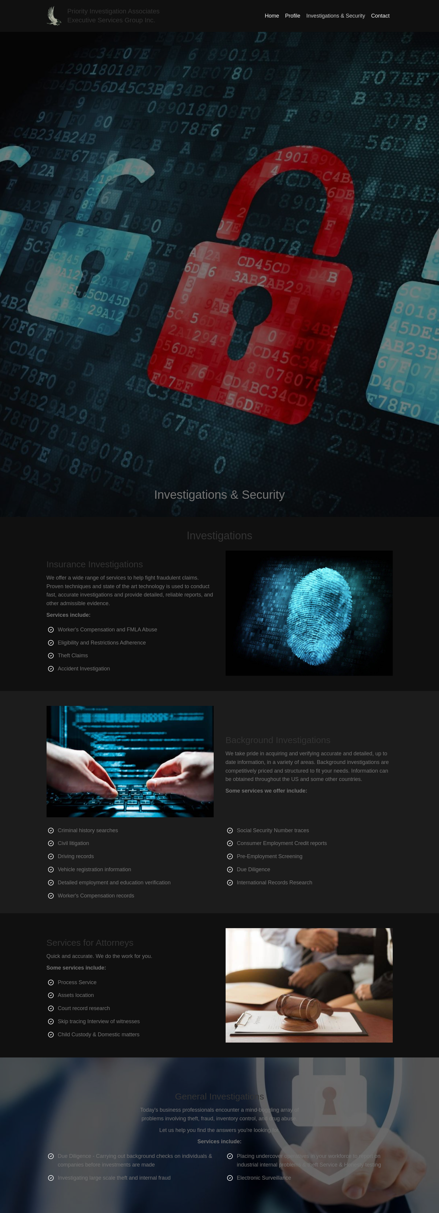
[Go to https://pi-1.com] (125, 16)
